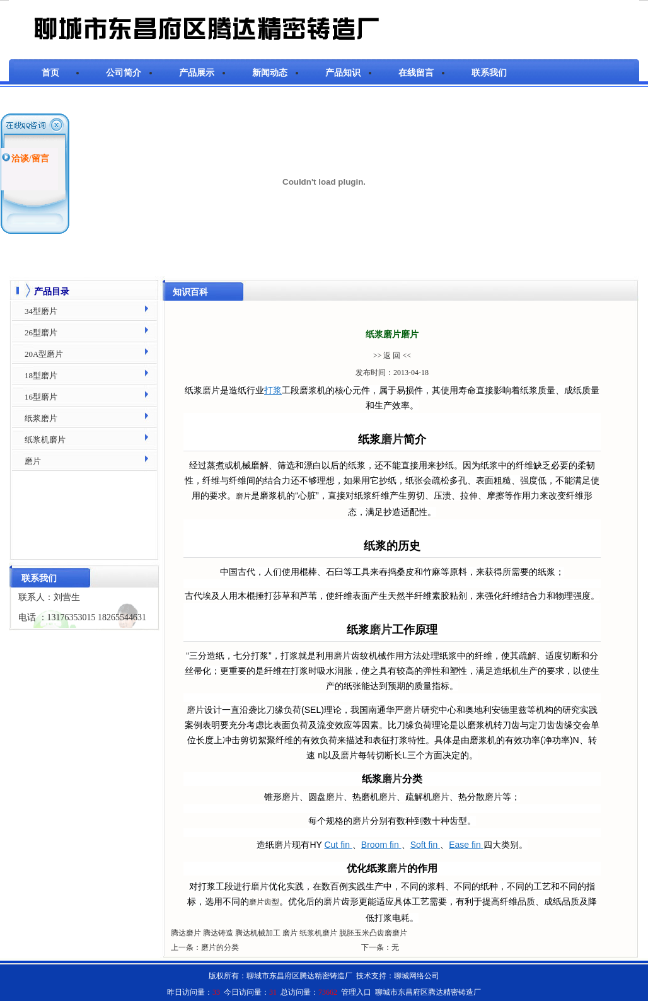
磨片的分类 (220, 947)
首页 (50, 73)
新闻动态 (269, 73)
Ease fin (466, 845)
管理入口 (356, 992)
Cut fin (338, 845)
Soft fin (425, 845)
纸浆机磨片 (318, 933)
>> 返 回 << (392, 355)
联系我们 (489, 73)
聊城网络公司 (416, 975)
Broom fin (381, 845)
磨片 (211, 390)
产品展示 (196, 73)
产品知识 (343, 73)
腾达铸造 (218, 933)
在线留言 (416, 73)
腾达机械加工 (258, 933)
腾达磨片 (186, 933)
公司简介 (123, 73)
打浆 (273, 390)
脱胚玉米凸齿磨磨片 (373, 933)
